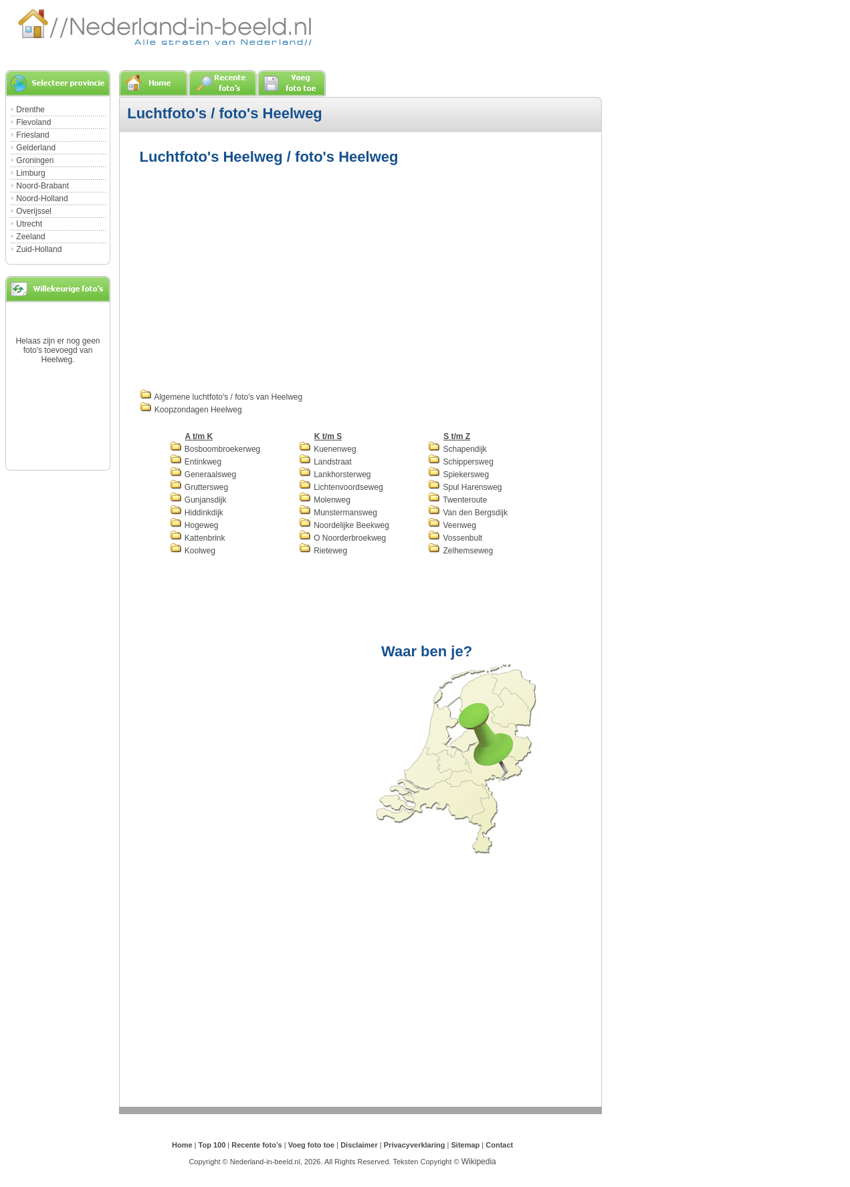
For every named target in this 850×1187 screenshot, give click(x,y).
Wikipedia (478, 1161)
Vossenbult (455, 538)
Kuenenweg (327, 449)
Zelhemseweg (460, 550)
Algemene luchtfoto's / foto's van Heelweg (221, 397)
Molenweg (324, 500)
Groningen (35, 160)
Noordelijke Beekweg (344, 525)
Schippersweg (461, 462)
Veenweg (452, 525)
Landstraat (325, 462)
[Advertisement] (252, 275)
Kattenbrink (197, 538)
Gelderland (36, 147)
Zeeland (30, 236)
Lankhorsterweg (335, 474)
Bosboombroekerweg (215, 449)
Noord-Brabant (42, 185)
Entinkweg (196, 462)
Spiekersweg (458, 474)
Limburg (30, 173)
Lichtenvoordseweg (341, 487)
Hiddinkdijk (196, 512)
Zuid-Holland (39, 249)
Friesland (32, 135)
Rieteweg (323, 550)
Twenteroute (457, 500)
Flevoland (33, 122)
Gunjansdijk (198, 500)
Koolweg (192, 550)
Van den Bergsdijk (468, 512)
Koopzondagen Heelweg (191, 409)
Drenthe (30, 109)
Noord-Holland (42, 198)
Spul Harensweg (465, 487)
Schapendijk (457, 449)
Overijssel (33, 211)
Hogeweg (194, 525)
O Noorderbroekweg (342, 538)
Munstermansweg (338, 512)
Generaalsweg (203, 474)
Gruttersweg (199, 487)
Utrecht (29, 224)
